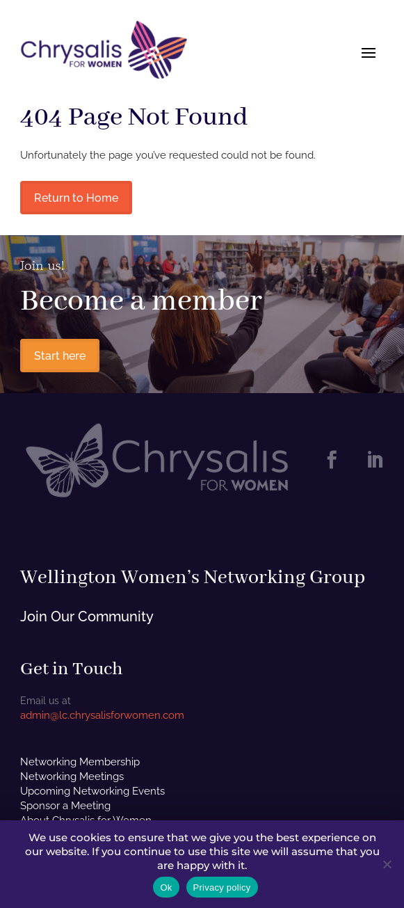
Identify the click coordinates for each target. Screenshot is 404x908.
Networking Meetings (72, 776)
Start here (60, 356)
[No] (387, 864)
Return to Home (76, 198)
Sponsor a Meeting (65, 805)
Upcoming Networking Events (92, 791)
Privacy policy (222, 887)
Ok (166, 887)
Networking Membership (80, 762)
